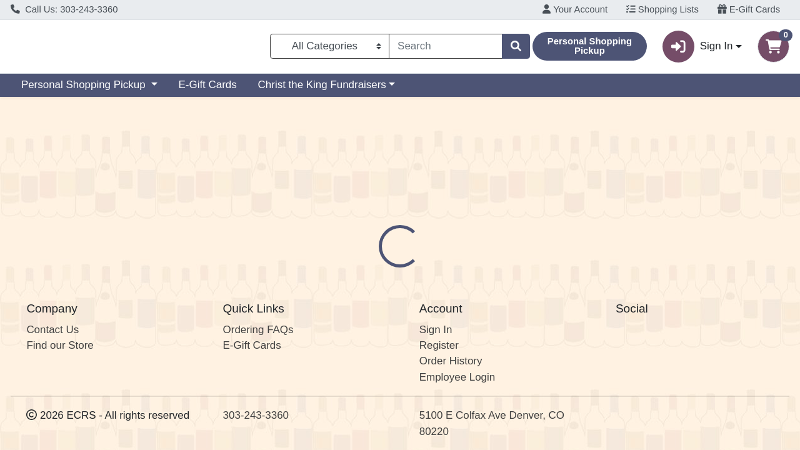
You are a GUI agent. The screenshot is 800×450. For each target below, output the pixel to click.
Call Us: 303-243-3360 (64, 9)
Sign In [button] (697, 49)
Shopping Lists (662, 9)
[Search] (445, 48)
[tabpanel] (566, 308)
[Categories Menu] (329, 48)
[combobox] (445, 48)
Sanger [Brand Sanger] (483, 296)
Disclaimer (430, 246)
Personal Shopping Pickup (84, 90)
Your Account (575, 9)
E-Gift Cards (749, 9)
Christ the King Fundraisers (322, 90)
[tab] (369, 245)
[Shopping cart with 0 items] (773, 49)
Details (369, 246)
